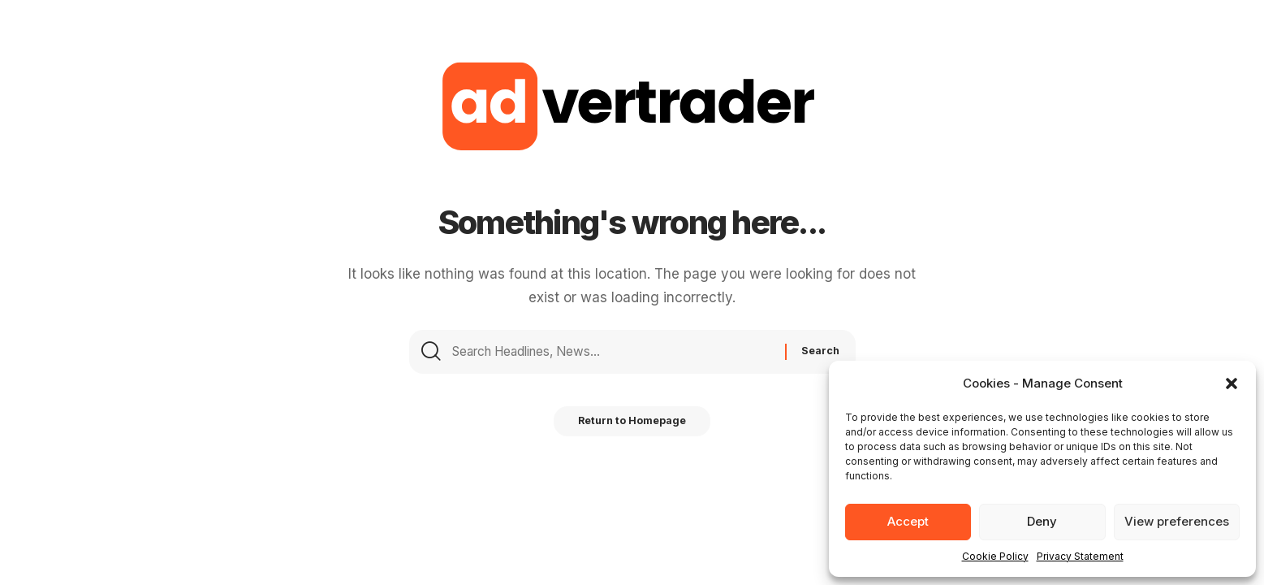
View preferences (1176, 521)
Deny (1042, 521)
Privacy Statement (1080, 556)
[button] (1231, 383)
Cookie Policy (995, 556)
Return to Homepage (632, 434)
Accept (908, 521)
